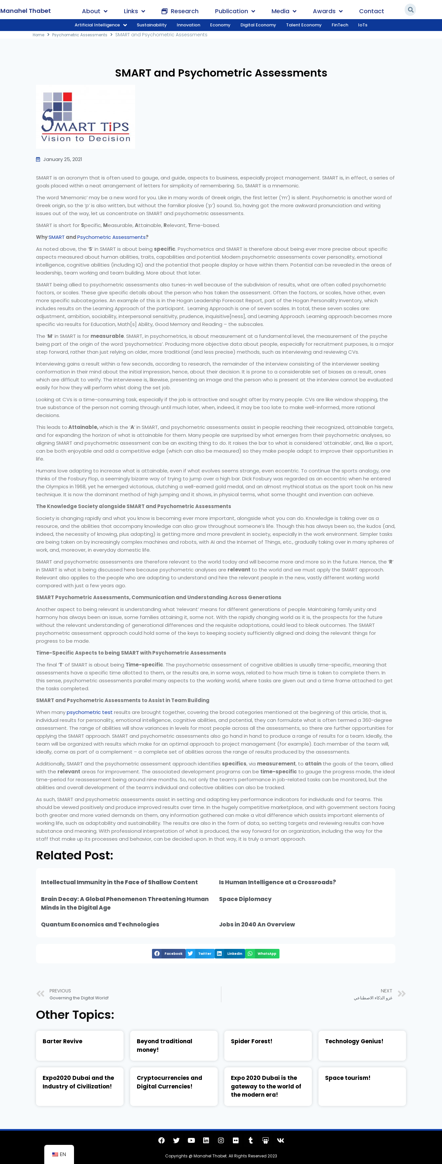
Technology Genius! (354, 1041)
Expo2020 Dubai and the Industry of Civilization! (78, 1082)
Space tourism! (348, 1078)
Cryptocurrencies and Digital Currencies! (169, 1082)
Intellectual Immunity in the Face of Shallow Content (119, 882)
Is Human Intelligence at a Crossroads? (277, 882)
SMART (57, 237)
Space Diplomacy (245, 899)
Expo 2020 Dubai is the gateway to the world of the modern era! (266, 1086)
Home (40, 34)
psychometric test (90, 712)
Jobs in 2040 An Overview (257, 924)
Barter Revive (62, 1041)
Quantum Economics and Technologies (100, 924)
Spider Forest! (252, 1041)
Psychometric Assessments (86, 34)
